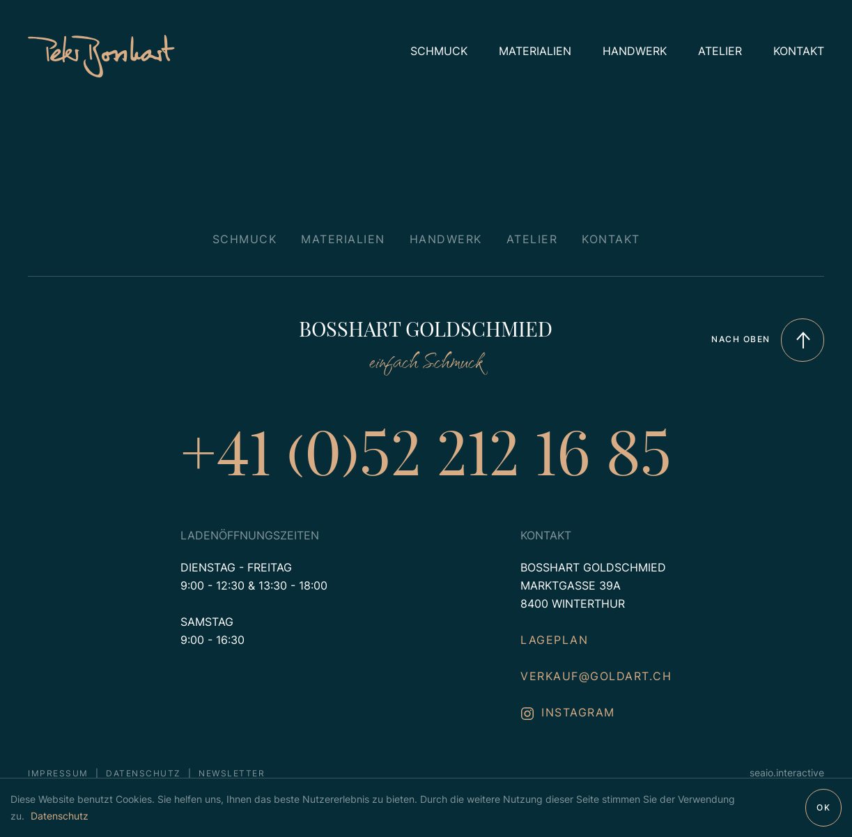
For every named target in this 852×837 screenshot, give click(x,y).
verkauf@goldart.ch (596, 676)
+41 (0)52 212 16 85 (426, 450)
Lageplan (554, 640)
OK (823, 807)
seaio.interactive (787, 772)
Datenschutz (59, 816)
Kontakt (798, 51)
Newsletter (232, 773)
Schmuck (438, 51)
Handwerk (635, 51)
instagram (567, 712)
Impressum (58, 773)
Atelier (720, 51)
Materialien (535, 51)
